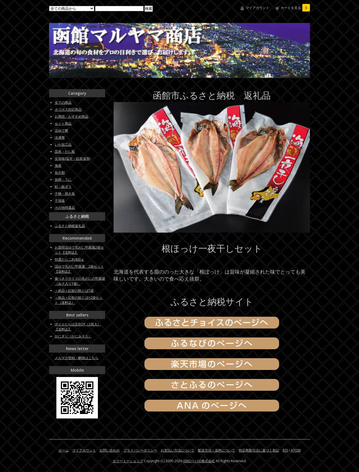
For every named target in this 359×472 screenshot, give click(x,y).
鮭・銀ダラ (63, 186)
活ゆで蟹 (61, 130)
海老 (58, 165)
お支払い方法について (177, 450)
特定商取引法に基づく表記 (259, 450)
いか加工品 (63, 144)
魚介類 (60, 172)
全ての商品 (63, 102)
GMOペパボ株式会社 (199, 461)
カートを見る (295, 7)
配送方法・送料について (216, 450)
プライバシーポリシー (140, 450)
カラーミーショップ (128, 461)
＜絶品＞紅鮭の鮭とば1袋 (74, 290)
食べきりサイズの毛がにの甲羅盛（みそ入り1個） (80, 281)
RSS (285, 450)
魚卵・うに (63, 179)
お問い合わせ (110, 450)
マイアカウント (257, 7)
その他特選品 (65, 207)
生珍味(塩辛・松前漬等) (72, 158)
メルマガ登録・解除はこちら (76, 357)
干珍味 (60, 200)
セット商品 (63, 123)
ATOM (296, 450)
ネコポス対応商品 (68, 109)
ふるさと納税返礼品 (70, 225)
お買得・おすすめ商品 (71, 116)
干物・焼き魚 (65, 193)
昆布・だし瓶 (65, 151)
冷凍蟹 (60, 137)
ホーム (64, 450)
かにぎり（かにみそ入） (73, 336)
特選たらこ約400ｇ (69, 259)
